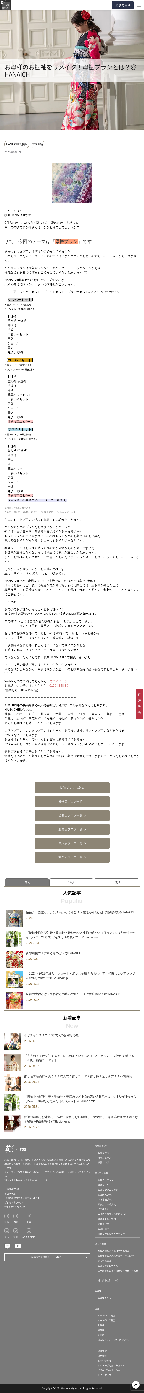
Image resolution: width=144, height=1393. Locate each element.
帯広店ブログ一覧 (70, 843)
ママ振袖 (37, 144)
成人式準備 (100, 1244)
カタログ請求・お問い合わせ (112, 1214)
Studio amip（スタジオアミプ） (114, 1339)
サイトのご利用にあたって (111, 1365)
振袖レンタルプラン (108, 1189)
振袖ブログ (103, 1162)
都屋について (101, 1145)
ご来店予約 (103, 1209)
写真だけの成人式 (107, 1204)
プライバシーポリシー (109, 1370)
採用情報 (102, 1355)
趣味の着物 (122, 5)
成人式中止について (108, 1280)
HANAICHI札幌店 (106, 1315)
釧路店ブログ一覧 (70, 857)
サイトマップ (104, 1375)
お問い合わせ (104, 1360)
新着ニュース (104, 1157)
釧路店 (101, 1335)
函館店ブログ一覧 (70, 815)
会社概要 (102, 1350)
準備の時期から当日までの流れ (113, 1251)
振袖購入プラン (105, 1194)
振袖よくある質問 (107, 1219)
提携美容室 (103, 1223)
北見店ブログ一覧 (70, 829)
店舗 (97, 1308)
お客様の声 (103, 1152)
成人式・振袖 (101, 1173)
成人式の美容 (104, 1260)
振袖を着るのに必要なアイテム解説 (116, 1256)
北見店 (101, 1325)
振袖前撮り (103, 1228)
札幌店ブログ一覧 (70, 801)
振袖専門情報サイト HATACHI (47, 1257)
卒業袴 (98, 1291)
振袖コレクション (107, 1180)
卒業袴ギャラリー (107, 1297)
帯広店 (101, 1330)
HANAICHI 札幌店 (16, 144)
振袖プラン (103, 1184)
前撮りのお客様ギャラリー (111, 1233)
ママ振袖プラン (105, 1199)
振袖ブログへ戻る (72, 787)
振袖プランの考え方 (108, 1265)
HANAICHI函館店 (106, 1320)
